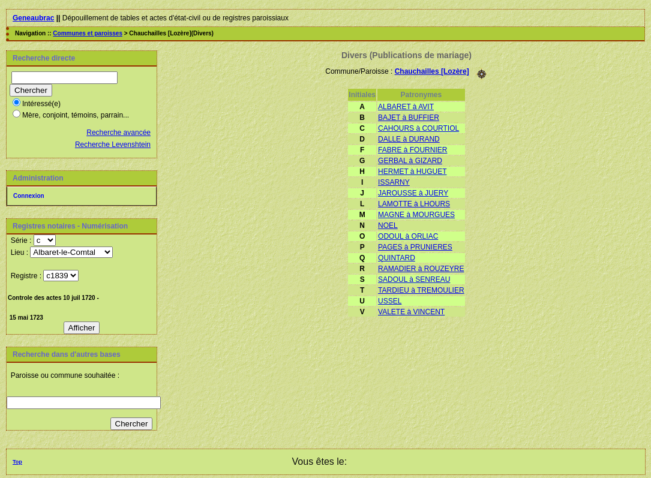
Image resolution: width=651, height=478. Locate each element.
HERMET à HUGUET (412, 171)
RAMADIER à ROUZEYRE (421, 268)
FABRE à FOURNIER (412, 150)
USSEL (389, 301)
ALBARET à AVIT (406, 107)
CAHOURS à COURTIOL (418, 128)
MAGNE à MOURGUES (416, 215)
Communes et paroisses (87, 33)
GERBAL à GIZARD (410, 161)
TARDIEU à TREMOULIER (421, 290)
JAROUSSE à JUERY (413, 193)
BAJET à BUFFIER (408, 117)
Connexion (28, 196)
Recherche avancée (118, 132)
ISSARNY (394, 182)
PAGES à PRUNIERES (415, 247)
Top (17, 462)
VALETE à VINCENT (411, 312)
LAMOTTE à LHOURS (414, 204)
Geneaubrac (33, 18)
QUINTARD (396, 258)
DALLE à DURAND (409, 139)
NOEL (388, 225)
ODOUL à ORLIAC (408, 236)
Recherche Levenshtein (113, 144)
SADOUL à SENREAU (414, 279)
